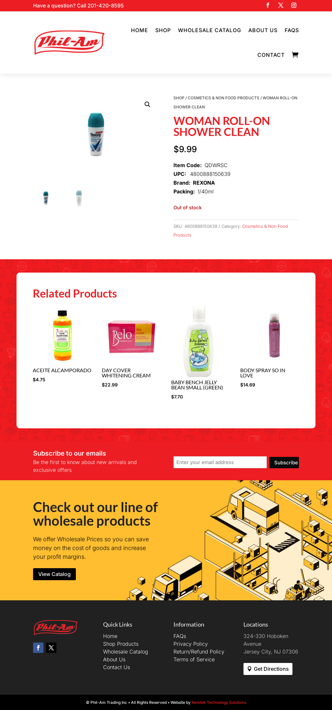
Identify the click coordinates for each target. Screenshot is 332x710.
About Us (263, 30)
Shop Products (120, 644)
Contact (271, 55)
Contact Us (116, 667)
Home (139, 30)
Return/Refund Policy (198, 651)
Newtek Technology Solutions (219, 702)
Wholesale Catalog (209, 30)
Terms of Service (194, 659)
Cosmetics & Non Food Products (223, 97)
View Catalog (54, 574)
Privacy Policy (190, 644)
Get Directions (271, 669)
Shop (163, 30)
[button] (147, 104)
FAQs (292, 30)
